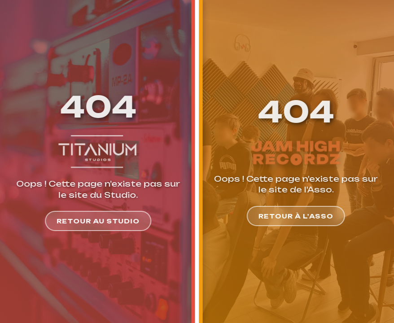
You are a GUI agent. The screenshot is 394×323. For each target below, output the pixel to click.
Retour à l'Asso (296, 216)
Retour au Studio (97, 221)
